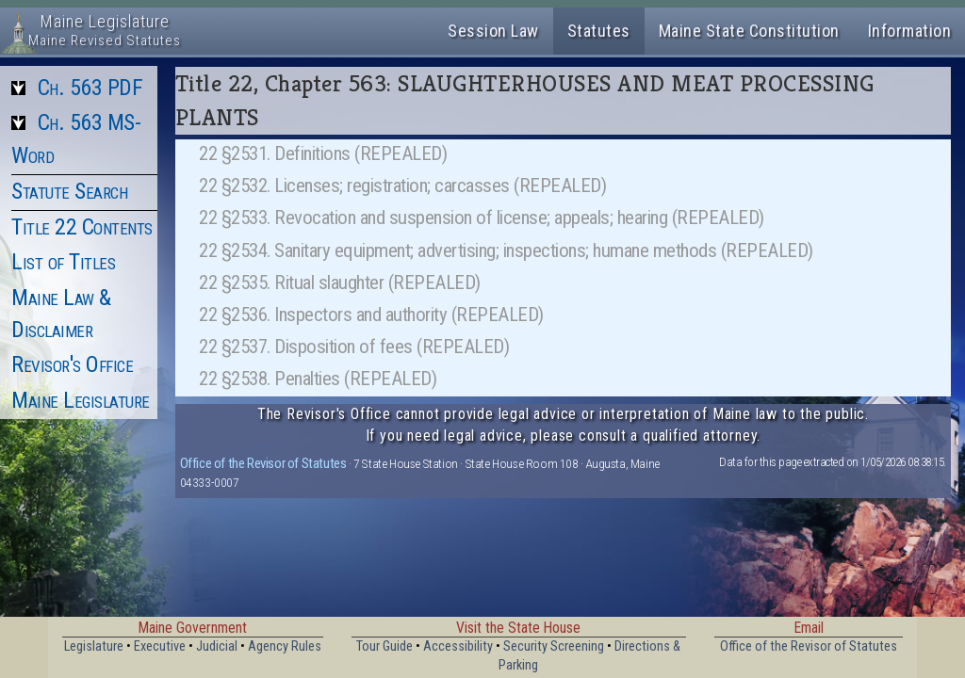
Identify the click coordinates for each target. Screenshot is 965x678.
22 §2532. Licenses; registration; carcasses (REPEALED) (402, 185)
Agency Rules (284, 646)
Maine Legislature (80, 400)
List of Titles (63, 262)
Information (910, 30)
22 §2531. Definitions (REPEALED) (323, 153)
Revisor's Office (72, 364)
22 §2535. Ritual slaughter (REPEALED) (340, 282)
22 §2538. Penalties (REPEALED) (317, 378)
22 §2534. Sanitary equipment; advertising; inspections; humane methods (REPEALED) (506, 250)
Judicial (216, 646)
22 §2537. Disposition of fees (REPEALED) (354, 346)
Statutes (598, 30)
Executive (160, 646)
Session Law (493, 30)
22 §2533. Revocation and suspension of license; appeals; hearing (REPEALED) (481, 217)
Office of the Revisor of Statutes (263, 463)
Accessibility (458, 646)
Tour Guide (384, 646)
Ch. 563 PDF (90, 87)
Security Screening (553, 646)
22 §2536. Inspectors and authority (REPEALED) (371, 314)
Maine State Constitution (749, 30)
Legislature (93, 646)
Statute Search (69, 191)
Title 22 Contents (82, 227)
